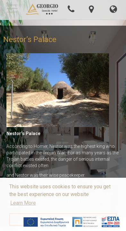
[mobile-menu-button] (12, 9)
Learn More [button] (23, 203)
